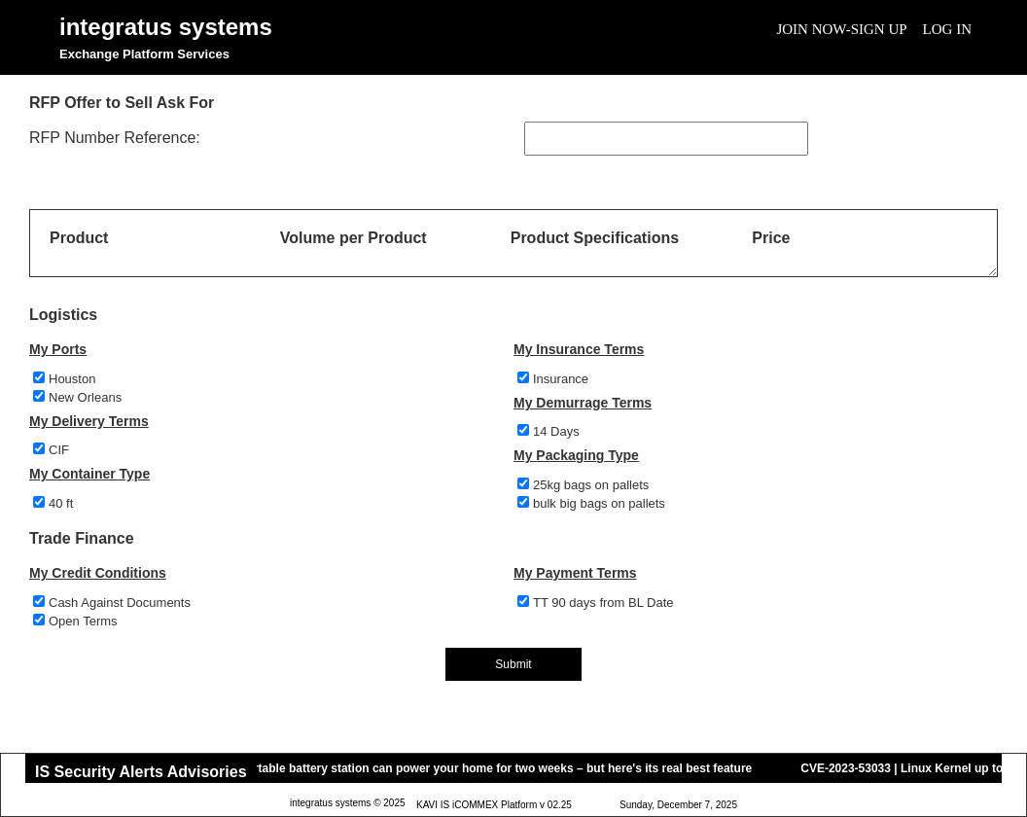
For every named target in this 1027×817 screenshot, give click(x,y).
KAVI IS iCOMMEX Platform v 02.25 (494, 805)
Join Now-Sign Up (841, 29)
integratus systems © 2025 (348, 804)
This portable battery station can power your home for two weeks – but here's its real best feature (488, 768)
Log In (947, 29)
